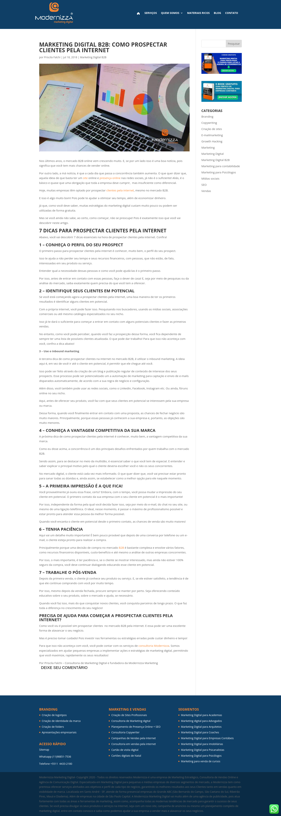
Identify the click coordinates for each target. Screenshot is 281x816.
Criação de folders (53, 726)
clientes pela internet (120, 190)
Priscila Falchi (52, 57)
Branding (207, 116)
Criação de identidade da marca (61, 721)
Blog (217, 13)
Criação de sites (211, 129)
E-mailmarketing (212, 135)
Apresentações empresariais (59, 732)
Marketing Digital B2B (93, 57)
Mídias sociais (210, 178)
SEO (204, 185)
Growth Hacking (211, 141)
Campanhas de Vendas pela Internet (133, 738)
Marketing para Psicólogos (218, 172)
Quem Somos (170, 13)
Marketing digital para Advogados (201, 721)
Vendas (206, 191)
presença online (110, 178)
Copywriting (209, 123)
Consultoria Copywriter (125, 732)
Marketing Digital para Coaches (200, 732)
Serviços (150, 13)
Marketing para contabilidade (220, 166)
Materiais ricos (198, 13)
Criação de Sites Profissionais (129, 715)
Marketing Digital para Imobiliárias (202, 744)
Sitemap (44, 749)
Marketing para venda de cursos (200, 761)
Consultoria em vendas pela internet (133, 744)
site (85, 178)
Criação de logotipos (54, 715)
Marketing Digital (212, 154)
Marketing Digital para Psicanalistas (202, 750)
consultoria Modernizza (154, 646)
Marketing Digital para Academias (201, 715)
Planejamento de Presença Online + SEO (135, 726)
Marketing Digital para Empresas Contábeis (207, 738)
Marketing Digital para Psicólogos (201, 755)
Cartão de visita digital (124, 750)
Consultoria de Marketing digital (130, 721)
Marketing (208, 147)
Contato (231, 13)
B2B (121, 547)
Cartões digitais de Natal (126, 755)
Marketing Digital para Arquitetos (201, 726)
